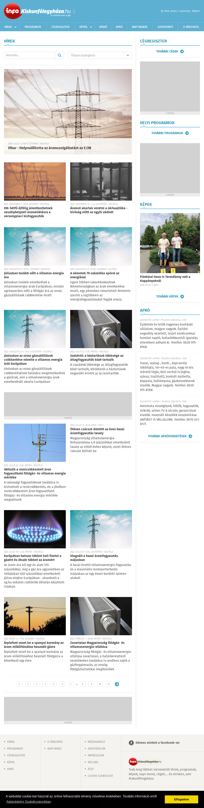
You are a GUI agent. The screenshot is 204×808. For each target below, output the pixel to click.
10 (100, 684)
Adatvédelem (96, 749)
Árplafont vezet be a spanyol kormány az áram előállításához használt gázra (34, 644)
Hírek (8, 27)
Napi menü (54, 749)
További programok (167, 133)
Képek (83, 27)
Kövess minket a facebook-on (157, 742)
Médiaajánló (96, 742)
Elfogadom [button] (181, 799)
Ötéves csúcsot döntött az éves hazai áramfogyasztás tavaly (97, 431)
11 (109, 684)
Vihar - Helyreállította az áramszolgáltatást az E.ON (49, 148)
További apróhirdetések (167, 436)
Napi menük (140, 27)
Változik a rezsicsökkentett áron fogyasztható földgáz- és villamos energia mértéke (35, 473)
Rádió (103, 27)
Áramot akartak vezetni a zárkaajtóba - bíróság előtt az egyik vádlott (99, 210)
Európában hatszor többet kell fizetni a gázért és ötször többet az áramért (32, 558)
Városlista (74, 11)
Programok (33, 27)
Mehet (59, 55)
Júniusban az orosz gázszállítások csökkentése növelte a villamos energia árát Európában (33, 359)
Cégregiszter (60, 27)
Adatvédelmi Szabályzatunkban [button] (28, 801)
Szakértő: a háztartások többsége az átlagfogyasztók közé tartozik (96, 357)
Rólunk (93, 762)
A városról (191, 27)
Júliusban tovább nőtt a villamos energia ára (34, 275)
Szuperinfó (165, 27)
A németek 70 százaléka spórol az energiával (94, 275)
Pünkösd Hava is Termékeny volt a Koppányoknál (165, 278)
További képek (167, 296)
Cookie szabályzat (100, 776)
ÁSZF (91, 769)
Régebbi (116, 684)
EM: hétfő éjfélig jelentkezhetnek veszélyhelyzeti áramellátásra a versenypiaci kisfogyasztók (28, 212)
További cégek (167, 51)
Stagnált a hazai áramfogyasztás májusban (94, 558)
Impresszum (96, 755)
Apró (119, 27)
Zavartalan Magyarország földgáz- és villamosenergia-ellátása (97, 644)
